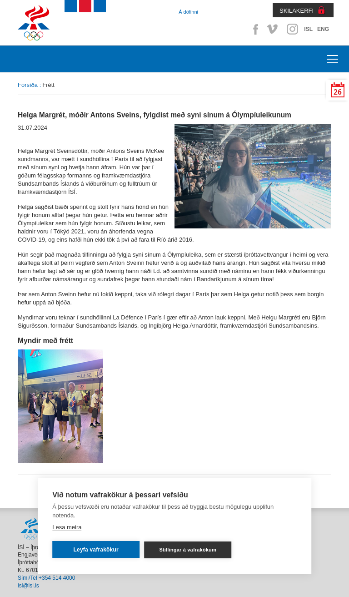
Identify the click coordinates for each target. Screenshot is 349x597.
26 (338, 92)
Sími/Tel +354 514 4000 (46, 578)
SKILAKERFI (296, 10)
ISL (308, 29)
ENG (323, 29)
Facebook (254, 29)
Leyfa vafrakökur (96, 549)
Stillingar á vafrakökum (187, 549)
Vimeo (273, 29)
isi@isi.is (28, 585)
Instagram (292, 29)
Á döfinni (188, 12)
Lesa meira (66, 527)
